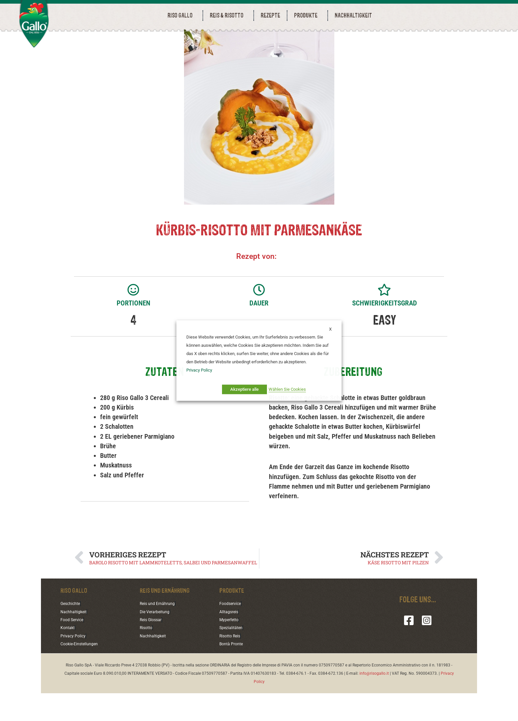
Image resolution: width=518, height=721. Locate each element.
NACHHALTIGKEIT (353, 15)
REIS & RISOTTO (228, 15)
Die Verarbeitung (157, 638)
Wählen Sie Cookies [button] (287, 389)
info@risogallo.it (374, 701)
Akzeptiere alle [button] (244, 389)
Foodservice (231, 630)
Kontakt (68, 655)
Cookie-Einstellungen (81, 671)
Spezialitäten (232, 655)
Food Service (73, 647)
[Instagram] (426, 647)
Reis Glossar (152, 647)
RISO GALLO (181, 15)
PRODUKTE (307, 15)
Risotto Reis (231, 663)
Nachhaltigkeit (75, 638)
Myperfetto (230, 647)
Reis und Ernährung (160, 630)
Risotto (147, 655)
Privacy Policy (74, 663)
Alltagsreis (230, 638)
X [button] (330, 329)
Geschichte (71, 630)
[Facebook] (408, 647)
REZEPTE (270, 15)
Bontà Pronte (233, 671)
